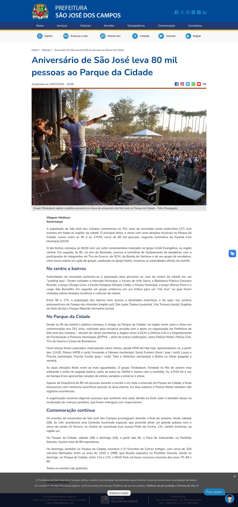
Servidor (109, 25)
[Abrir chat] (229, 498)
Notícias (86, 25)
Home (40, 25)
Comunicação (166, 25)
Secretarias (195, 25)
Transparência (136, 25)
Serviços (62, 25)
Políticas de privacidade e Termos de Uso (171, 485)
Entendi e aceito (119, 493)
